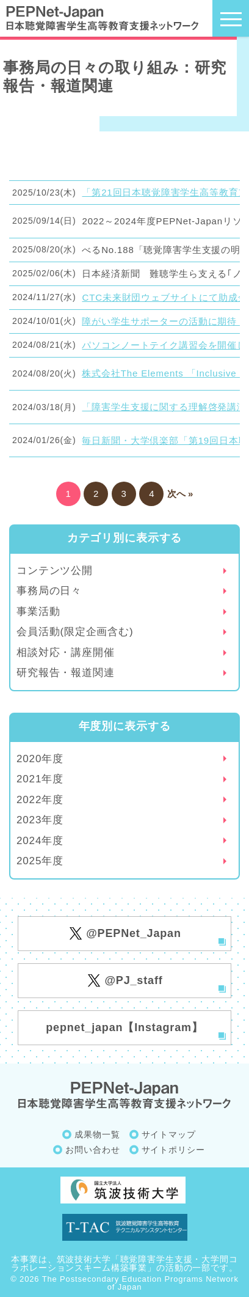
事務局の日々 (49, 591)
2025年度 (39, 861)
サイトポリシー (173, 1150)
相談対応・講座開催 (65, 652)
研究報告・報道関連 (65, 672)
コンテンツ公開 (54, 570)
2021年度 (39, 779)
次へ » (180, 493)
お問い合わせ (92, 1150)
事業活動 (38, 611)
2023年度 (39, 820)
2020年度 (39, 759)
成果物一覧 (97, 1134)
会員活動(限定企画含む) (75, 631)
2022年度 (39, 800)
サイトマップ (169, 1134)
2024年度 (39, 841)
